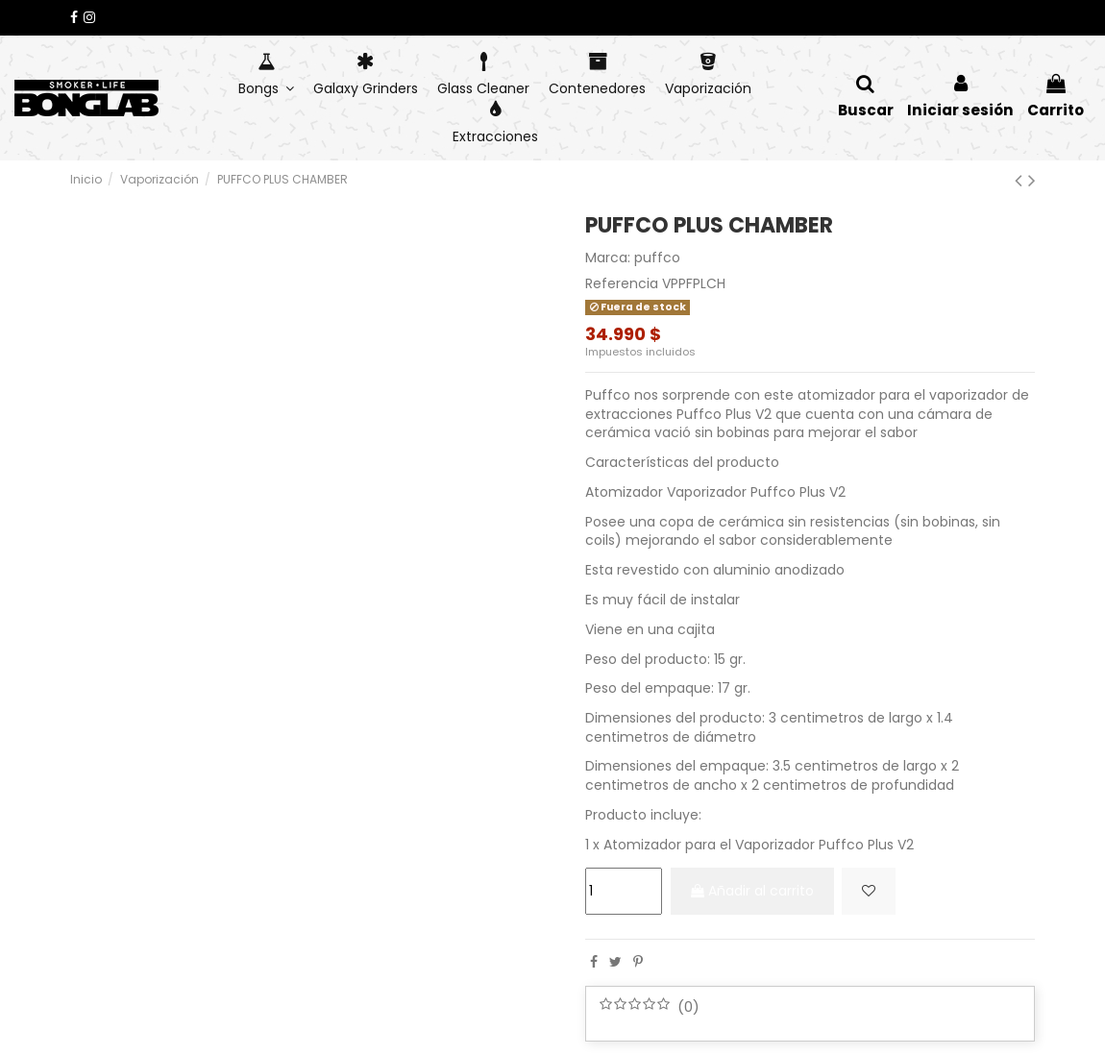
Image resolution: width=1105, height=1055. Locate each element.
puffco (657, 257)
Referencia (621, 284)
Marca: (607, 258)
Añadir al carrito (759, 890)
